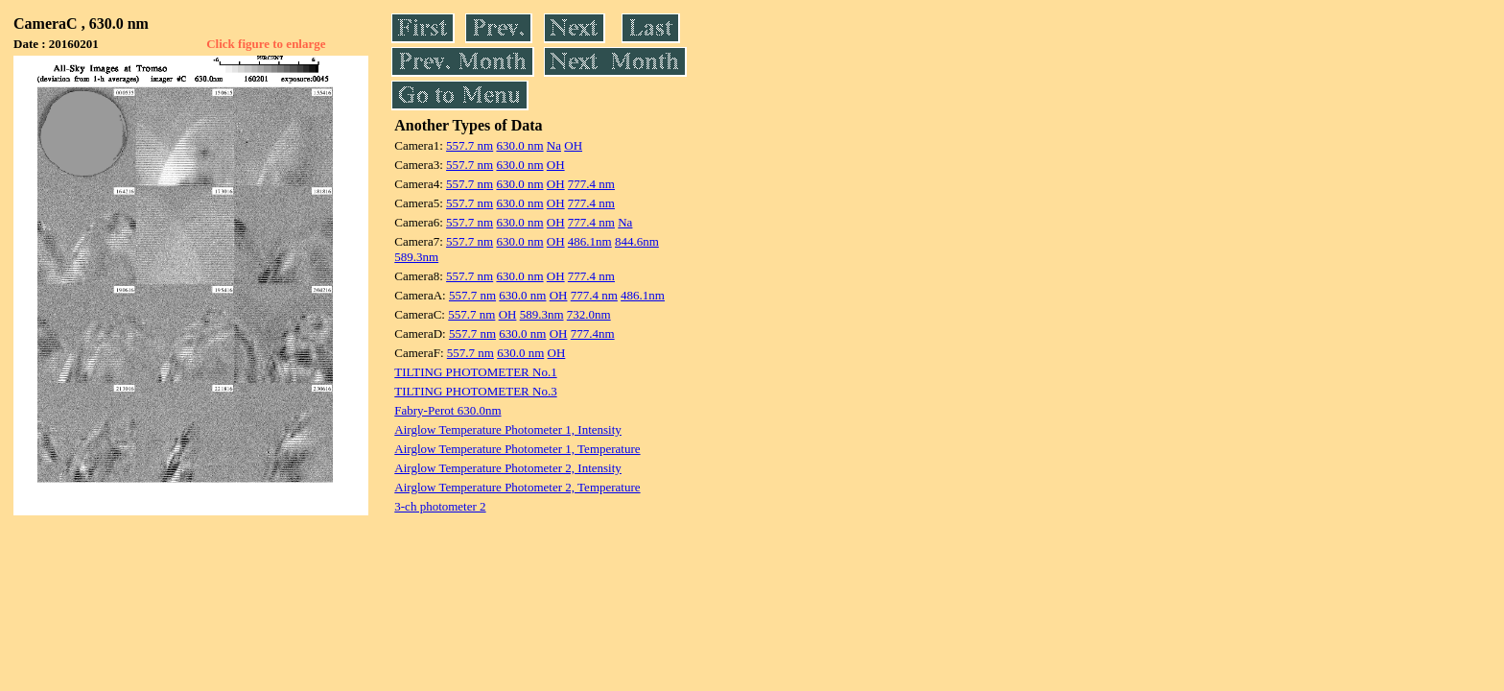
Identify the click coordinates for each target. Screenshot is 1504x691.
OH (573, 145)
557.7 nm (469, 145)
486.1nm (590, 241)
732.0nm (589, 314)
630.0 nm (519, 145)
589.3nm (416, 257)
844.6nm (637, 241)
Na (554, 145)
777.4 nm (591, 184)
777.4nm (593, 333)
